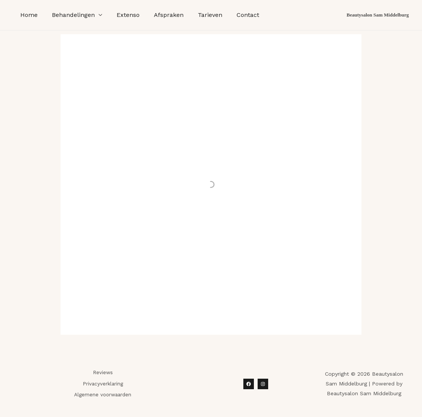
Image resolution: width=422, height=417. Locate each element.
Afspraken (161, 14)
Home (27, 14)
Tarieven (200, 14)
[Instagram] (263, 384)
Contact (235, 14)
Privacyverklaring (103, 384)
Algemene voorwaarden (102, 394)
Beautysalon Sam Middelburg (378, 15)
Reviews (103, 372)
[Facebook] (248, 384)
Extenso (122, 14)
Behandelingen (70, 14)
